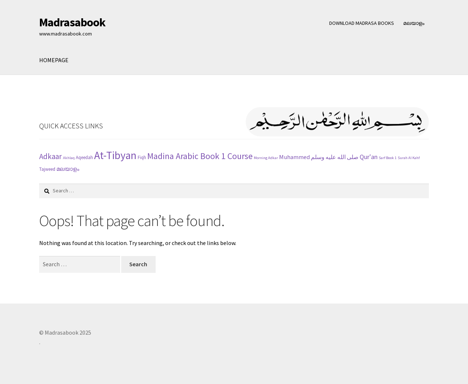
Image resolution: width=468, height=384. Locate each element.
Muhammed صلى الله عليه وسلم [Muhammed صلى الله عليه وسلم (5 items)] (319, 157)
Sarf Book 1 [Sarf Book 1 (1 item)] (388, 157)
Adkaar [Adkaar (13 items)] (50, 156)
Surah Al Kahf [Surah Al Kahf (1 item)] (409, 157)
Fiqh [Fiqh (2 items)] (142, 157)
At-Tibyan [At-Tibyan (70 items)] (115, 155)
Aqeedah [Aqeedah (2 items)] (84, 157)
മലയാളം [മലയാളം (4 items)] (67, 168)
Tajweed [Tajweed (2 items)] (47, 169)
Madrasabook (72, 22)
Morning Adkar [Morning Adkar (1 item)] (266, 157)
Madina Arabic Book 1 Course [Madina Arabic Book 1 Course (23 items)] (200, 156)
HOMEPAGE (53, 60)
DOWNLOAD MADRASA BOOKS (361, 23)
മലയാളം (413, 23)
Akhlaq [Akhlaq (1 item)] (69, 157)
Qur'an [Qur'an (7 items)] (369, 157)
